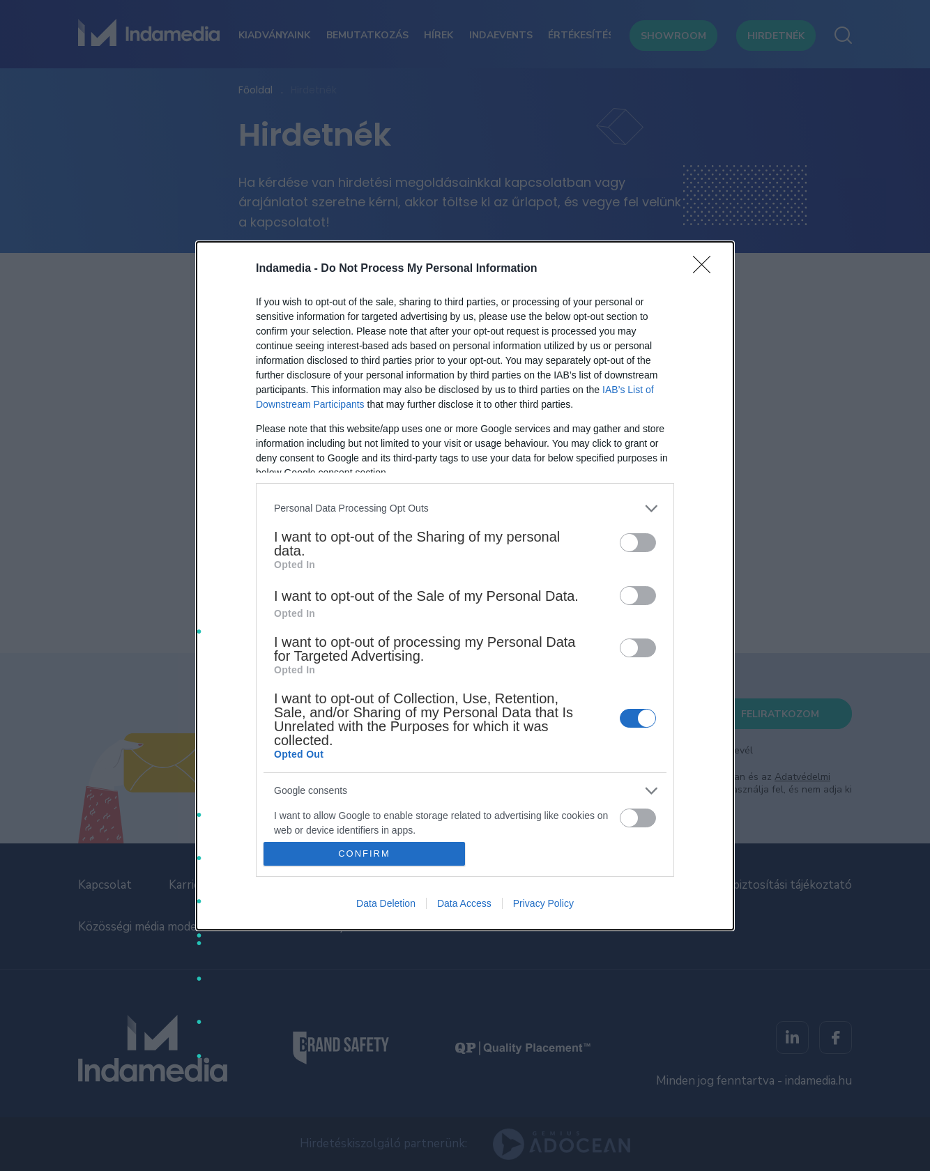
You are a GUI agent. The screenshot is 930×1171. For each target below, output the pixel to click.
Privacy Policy (543, 903)
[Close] (706, 269)
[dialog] (465, 586)
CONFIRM (364, 853)
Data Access (464, 903)
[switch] (638, 542)
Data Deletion (386, 903)
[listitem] (465, 508)
